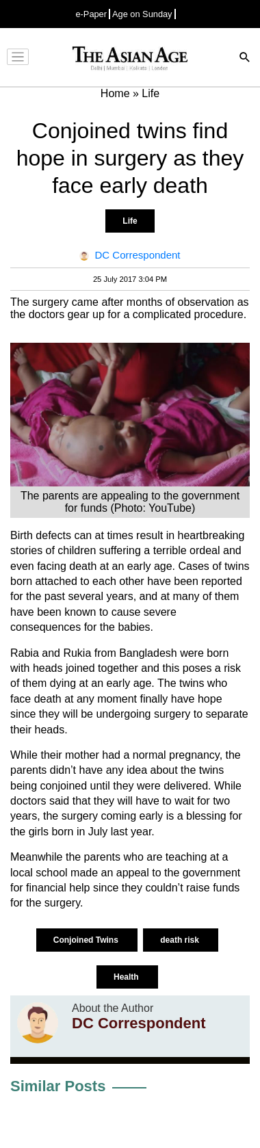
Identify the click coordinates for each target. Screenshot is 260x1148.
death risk (180, 940)
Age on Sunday (142, 14)
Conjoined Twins (86, 940)
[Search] (245, 58)
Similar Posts (57, 1086)
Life (129, 221)
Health (127, 977)
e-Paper (91, 14)
